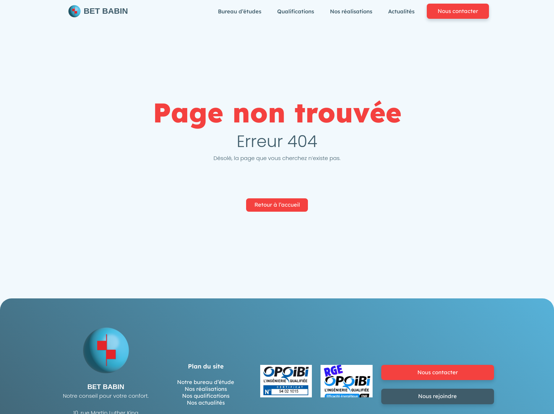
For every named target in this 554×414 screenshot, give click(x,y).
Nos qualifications (205, 395)
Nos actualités (206, 402)
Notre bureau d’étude (205, 382)
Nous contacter (458, 11)
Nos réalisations (206, 388)
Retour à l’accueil (277, 204)
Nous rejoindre (437, 396)
